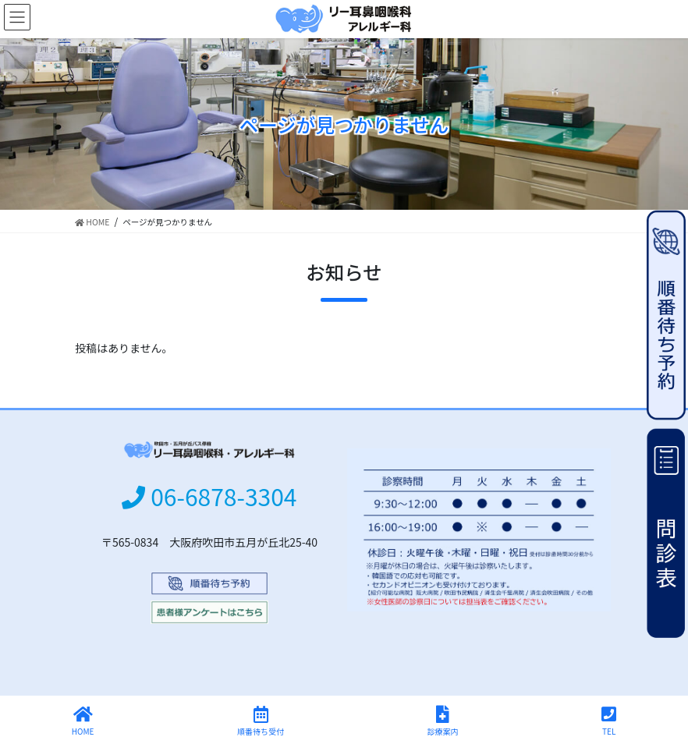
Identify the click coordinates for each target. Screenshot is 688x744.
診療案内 (443, 721)
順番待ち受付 (260, 721)
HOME (83, 721)
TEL (608, 721)
